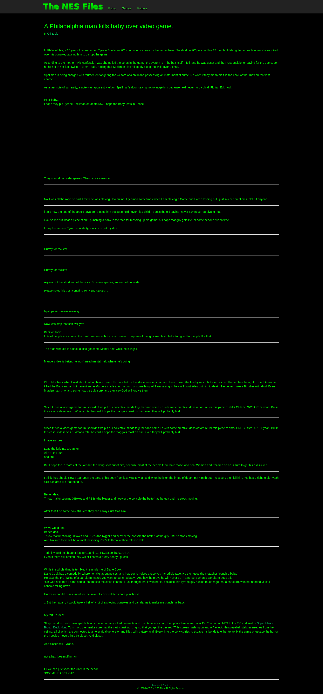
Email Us (167, 685)
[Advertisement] (161, 143)
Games (126, 8)
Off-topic (52, 33)
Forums (142, 8)
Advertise (156, 685)
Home (112, 8)
